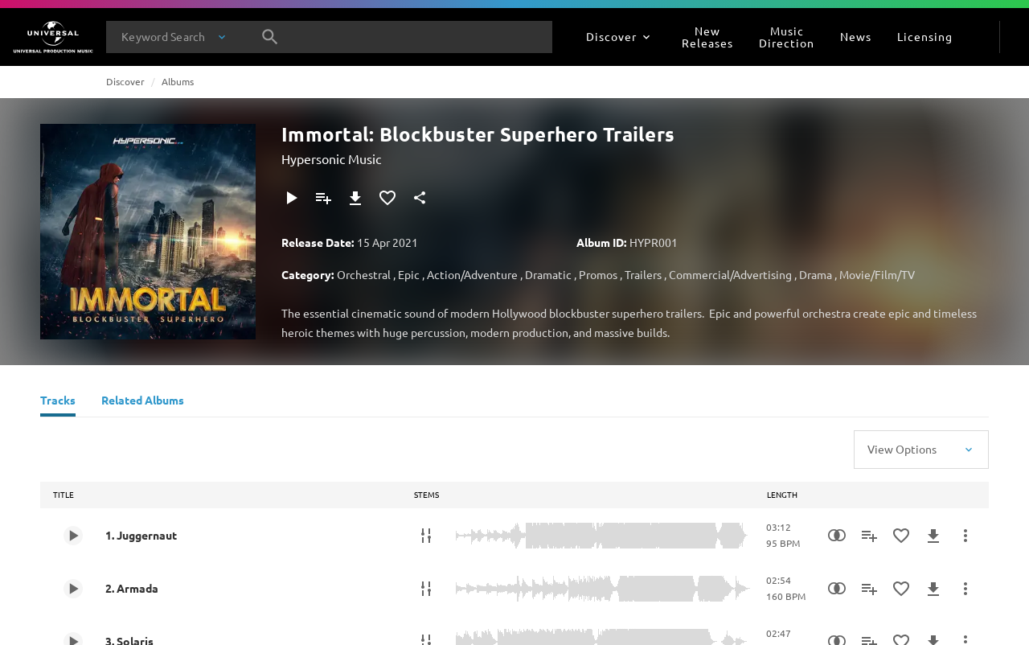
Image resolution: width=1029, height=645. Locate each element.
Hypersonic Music (331, 158)
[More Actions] (965, 535)
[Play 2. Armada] (73, 588)
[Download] (355, 197)
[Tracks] (58, 402)
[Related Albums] (142, 402)
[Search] (270, 37)
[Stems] (426, 535)
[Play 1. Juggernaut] (73, 535)
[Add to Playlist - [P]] (323, 197)
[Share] (419, 197)
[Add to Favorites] (387, 197)
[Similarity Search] (837, 535)
